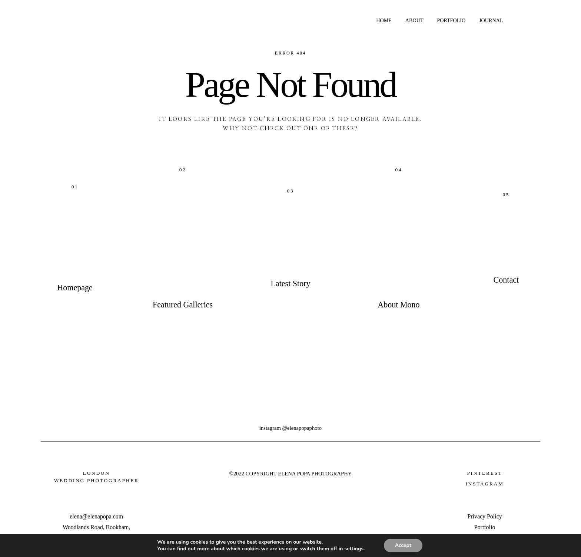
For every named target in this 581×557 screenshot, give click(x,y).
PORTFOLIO (451, 20)
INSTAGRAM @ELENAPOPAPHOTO (290, 428)
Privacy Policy (484, 516)
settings (353, 549)
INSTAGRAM (484, 484)
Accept (403, 545)
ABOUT (414, 20)
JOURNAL (491, 20)
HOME (384, 20)
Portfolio (484, 527)
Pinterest (484, 473)
